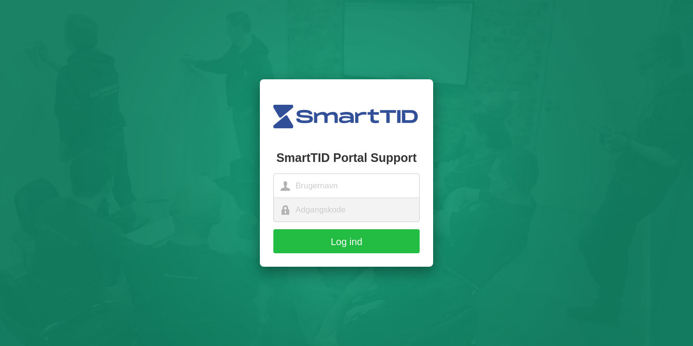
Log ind (346, 241)
